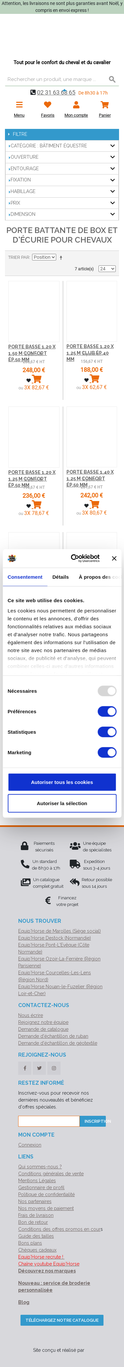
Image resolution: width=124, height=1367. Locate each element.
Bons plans (30, 1243)
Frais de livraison (36, 1215)
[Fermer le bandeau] (114, 558)
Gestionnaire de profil (41, 1187)
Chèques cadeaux (37, 1250)
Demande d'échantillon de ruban (53, 1036)
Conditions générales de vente (51, 1173)
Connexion (29, 1145)
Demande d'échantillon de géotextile (57, 1043)
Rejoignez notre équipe (43, 1022)
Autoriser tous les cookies (62, 782)
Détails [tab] (60, 576)
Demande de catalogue (43, 1029)
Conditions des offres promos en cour (59, 1229)
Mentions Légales (37, 1180)
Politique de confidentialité (46, 1194)
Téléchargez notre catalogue (62, 1320)
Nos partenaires (35, 1201)
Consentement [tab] (25, 576)
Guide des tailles (36, 1236)
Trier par (18, 257)
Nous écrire (30, 1015)
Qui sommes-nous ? (40, 1166)
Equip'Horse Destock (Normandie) (54, 938)
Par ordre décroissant (62, 257)
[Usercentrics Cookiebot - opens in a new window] (74, 558)
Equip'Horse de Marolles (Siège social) (59, 931)
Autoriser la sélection (62, 803)
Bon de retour (33, 1222)
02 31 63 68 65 (56, 92)
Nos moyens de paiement (46, 1208)
